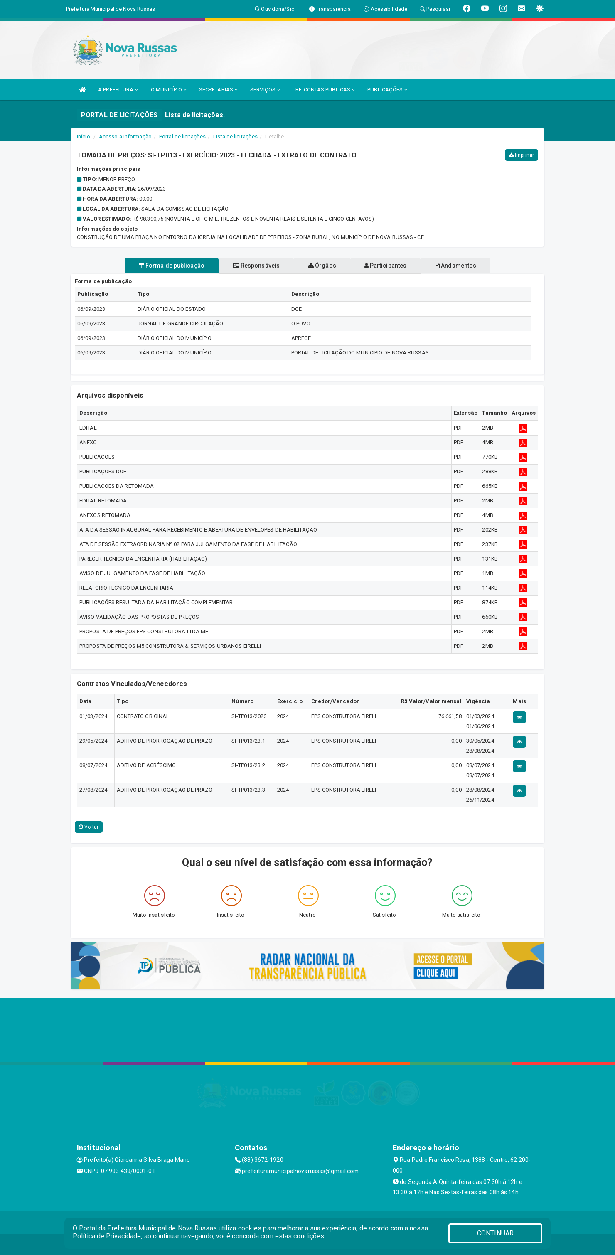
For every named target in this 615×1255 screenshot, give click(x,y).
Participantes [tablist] (392, 265)
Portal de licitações (182, 136)
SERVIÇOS (265, 89)
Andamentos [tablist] (469, 265)
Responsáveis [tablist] (249, 265)
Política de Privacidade (107, 1236)
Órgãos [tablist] (322, 265)
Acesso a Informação (125, 136)
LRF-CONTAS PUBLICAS (324, 89)
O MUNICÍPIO (169, 89)
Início (83, 136)
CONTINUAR (495, 1233)
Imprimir (521, 155)
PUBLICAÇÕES (387, 89)
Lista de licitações (235, 136)
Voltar (88, 827)
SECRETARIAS (218, 89)
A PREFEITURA (118, 89)
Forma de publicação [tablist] (158, 265)
